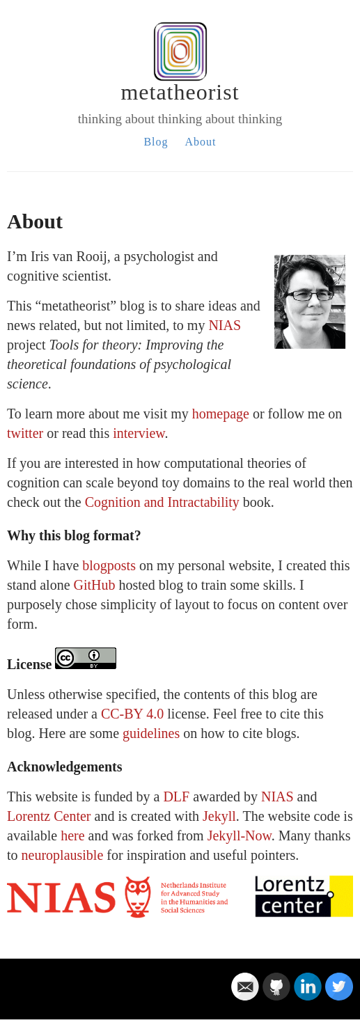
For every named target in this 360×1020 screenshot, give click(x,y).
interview (138, 433)
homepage (220, 413)
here (72, 835)
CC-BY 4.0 (132, 713)
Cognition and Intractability (162, 502)
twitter (25, 433)
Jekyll (219, 816)
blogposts (109, 565)
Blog (155, 142)
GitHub (95, 585)
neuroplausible (63, 855)
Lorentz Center (49, 816)
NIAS (224, 325)
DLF (176, 796)
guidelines (151, 733)
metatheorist (179, 91)
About (201, 142)
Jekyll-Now (240, 835)
